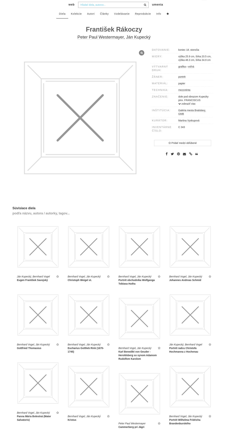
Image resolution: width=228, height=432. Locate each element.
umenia (157, 11)
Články (104, 20)
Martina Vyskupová (189, 127)
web (72, 11)
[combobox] (113, 12)
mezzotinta (184, 97)
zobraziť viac (187, 110)
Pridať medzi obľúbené (183, 150)
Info (158, 20)
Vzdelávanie (121, 20)
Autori (91, 20)
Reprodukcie (143, 20)
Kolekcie (76, 20)
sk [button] (204, 5)
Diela (62, 20)
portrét (181, 83)
